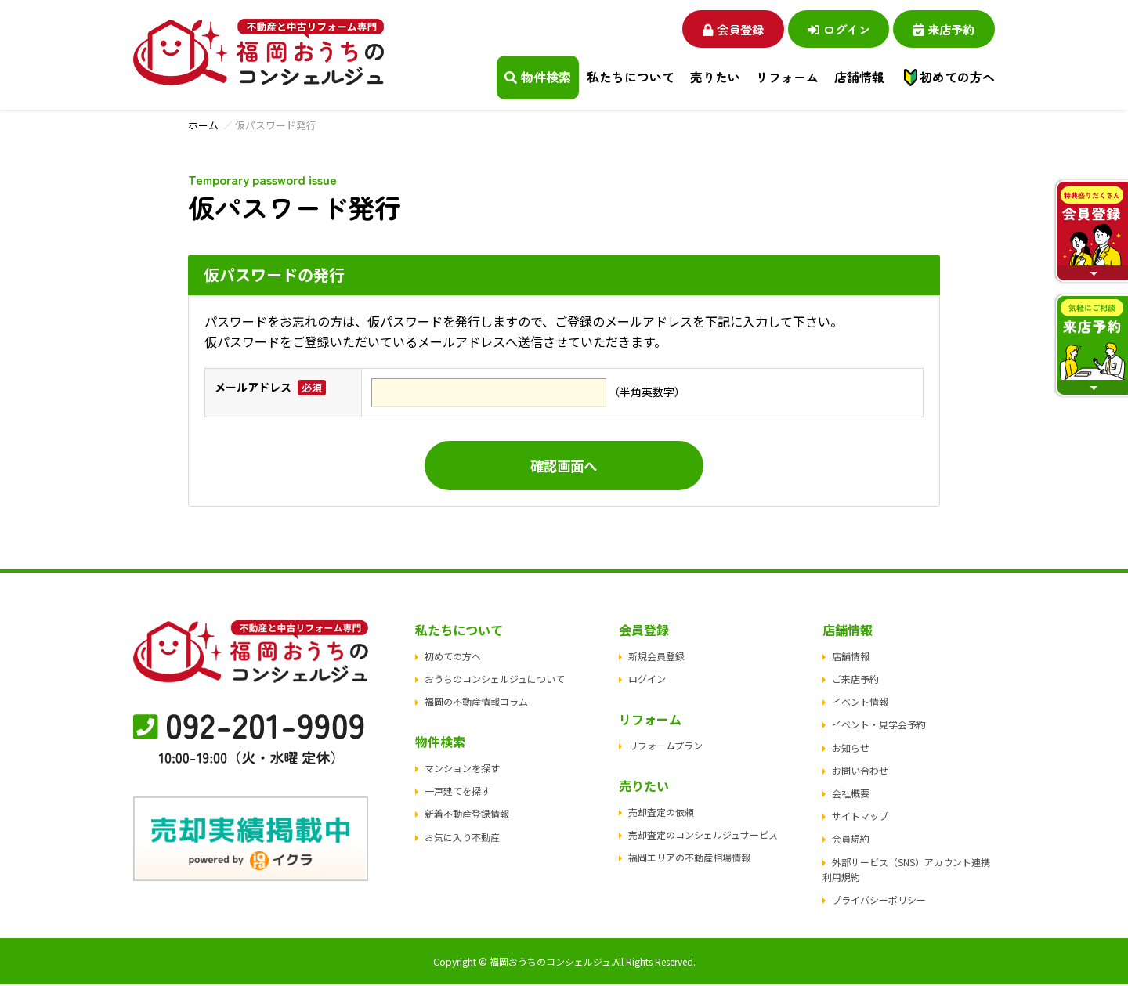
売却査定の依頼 (661, 812)
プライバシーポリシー (879, 900)
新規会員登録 (656, 656)
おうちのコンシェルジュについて (495, 679)
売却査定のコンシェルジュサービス (703, 835)
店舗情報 (851, 656)
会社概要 (851, 793)
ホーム (203, 124)
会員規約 (851, 840)
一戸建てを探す (457, 792)
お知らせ (851, 748)
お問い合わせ (860, 771)
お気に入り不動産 (462, 837)
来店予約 (940, 28)
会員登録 (713, 28)
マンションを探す (462, 768)
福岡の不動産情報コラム (476, 703)
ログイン (827, 28)
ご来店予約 (855, 679)
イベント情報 (860, 703)
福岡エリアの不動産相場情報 (689, 858)
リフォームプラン (665, 746)
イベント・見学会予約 (879, 725)
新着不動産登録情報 (467, 815)
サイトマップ (860, 817)
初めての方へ (957, 77)
